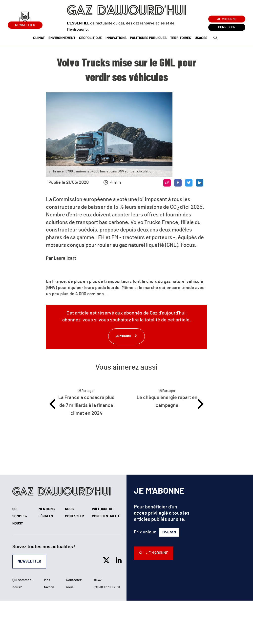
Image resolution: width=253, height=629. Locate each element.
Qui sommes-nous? (19, 516)
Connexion (226, 27)
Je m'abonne (227, 19)
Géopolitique (90, 38)
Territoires (180, 38)
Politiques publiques (148, 38)
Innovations (115, 38)
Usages (201, 38)
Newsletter (25, 24)
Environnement (61, 38)
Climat (39, 38)
